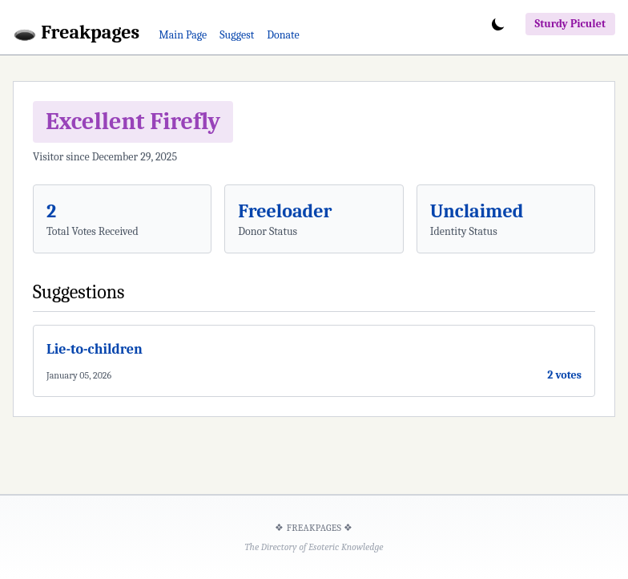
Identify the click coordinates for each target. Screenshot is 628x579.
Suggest (236, 35)
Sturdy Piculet (570, 23)
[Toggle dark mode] (498, 24)
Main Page (183, 35)
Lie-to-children (94, 349)
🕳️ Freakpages (76, 32)
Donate (283, 35)
